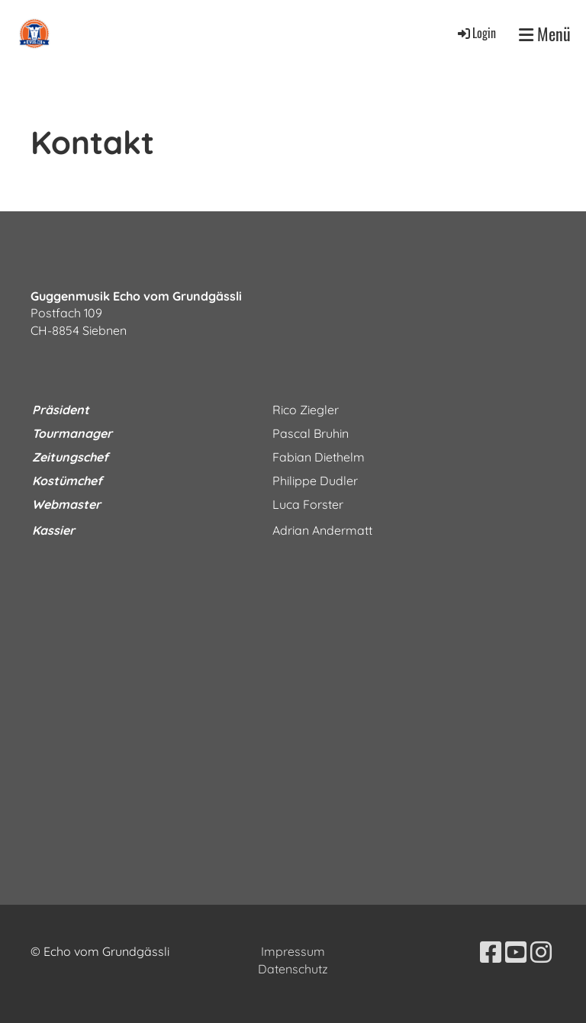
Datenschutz (293, 968)
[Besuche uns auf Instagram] (541, 952)
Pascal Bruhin (310, 433)
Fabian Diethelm (318, 457)
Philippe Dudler (315, 480)
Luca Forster (307, 504)
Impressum (293, 951)
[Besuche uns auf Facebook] (490, 952)
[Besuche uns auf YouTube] (515, 952)
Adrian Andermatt (322, 530)
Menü (545, 34)
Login (476, 33)
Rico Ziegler (305, 409)
